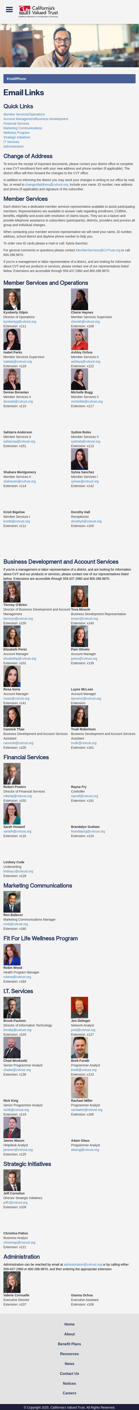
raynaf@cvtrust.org (84, 796)
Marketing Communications (22, 128)
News (69, 1364)
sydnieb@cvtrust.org (85, 441)
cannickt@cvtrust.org (18, 743)
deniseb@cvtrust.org (18, 401)
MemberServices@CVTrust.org (98, 250)
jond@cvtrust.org (83, 1030)
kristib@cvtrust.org (16, 521)
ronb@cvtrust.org (15, 924)
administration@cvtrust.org (83, 1264)
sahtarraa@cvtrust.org (19, 441)
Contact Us (69, 1374)
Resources (69, 1354)
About (69, 1334)
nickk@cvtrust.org (16, 1110)
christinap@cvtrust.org (19, 1242)
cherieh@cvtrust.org (85, 321)
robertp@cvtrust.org (17, 796)
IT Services (11, 142)
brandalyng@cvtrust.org (88, 831)
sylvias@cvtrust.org (85, 481)
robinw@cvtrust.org (17, 977)
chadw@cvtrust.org (17, 1070)
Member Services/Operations (24, 114)
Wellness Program (16, 133)
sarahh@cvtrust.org (17, 831)
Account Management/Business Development (35, 119)
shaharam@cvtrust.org (19, 481)
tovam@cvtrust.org (84, 618)
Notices (69, 1383)
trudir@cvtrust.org (83, 743)
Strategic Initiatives (16, 137)
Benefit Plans (69, 1344)
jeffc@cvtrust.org (15, 1202)
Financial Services (16, 123)
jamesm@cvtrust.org (18, 1150)
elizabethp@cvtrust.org (19, 658)
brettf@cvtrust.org (83, 1070)
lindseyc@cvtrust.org (18, 871)
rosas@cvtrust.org (16, 698)
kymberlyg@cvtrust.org (19, 321)
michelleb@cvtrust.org (87, 401)
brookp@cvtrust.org (17, 1030)
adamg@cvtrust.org (85, 1150)
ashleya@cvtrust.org (85, 361)
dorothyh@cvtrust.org (86, 521)
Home (69, 1324)
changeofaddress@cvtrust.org (46, 184)
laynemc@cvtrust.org (86, 698)
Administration (13, 146)
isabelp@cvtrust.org (17, 361)
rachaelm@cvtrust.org (86, 1110)
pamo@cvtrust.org (84, 658)
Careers (69, 1393)
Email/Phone (16, 79)
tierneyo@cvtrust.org (18, 618)
